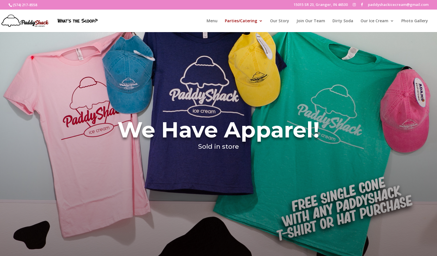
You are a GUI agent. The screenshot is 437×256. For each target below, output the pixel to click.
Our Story (279, 21)
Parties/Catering (241, 21)
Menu (212, 21)
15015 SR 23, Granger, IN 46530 (321, 5)
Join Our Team (310, 21)
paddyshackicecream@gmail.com (398, 5)
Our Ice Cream (374, 21)
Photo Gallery (414, 21)
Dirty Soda (342, 21)
